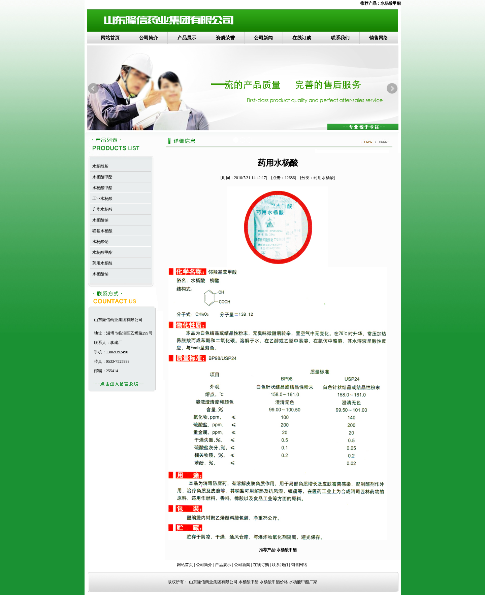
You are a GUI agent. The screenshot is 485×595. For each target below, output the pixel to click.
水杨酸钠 (99, 220)
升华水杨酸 (101, 209)
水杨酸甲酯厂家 (303, 582)
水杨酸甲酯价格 (274, 582)
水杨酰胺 (99, 166)
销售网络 (378, 37)
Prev (93, 88)
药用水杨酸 (101, 263)
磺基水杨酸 (101, 231)
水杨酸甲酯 (391, 3)
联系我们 (340, 37)
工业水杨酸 (101, 198)
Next (392, 88)
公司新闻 (263, 37)
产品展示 (186, 37)
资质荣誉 (225, 37)
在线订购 (301, 37)
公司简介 (148, 37)
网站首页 (110, 37)
